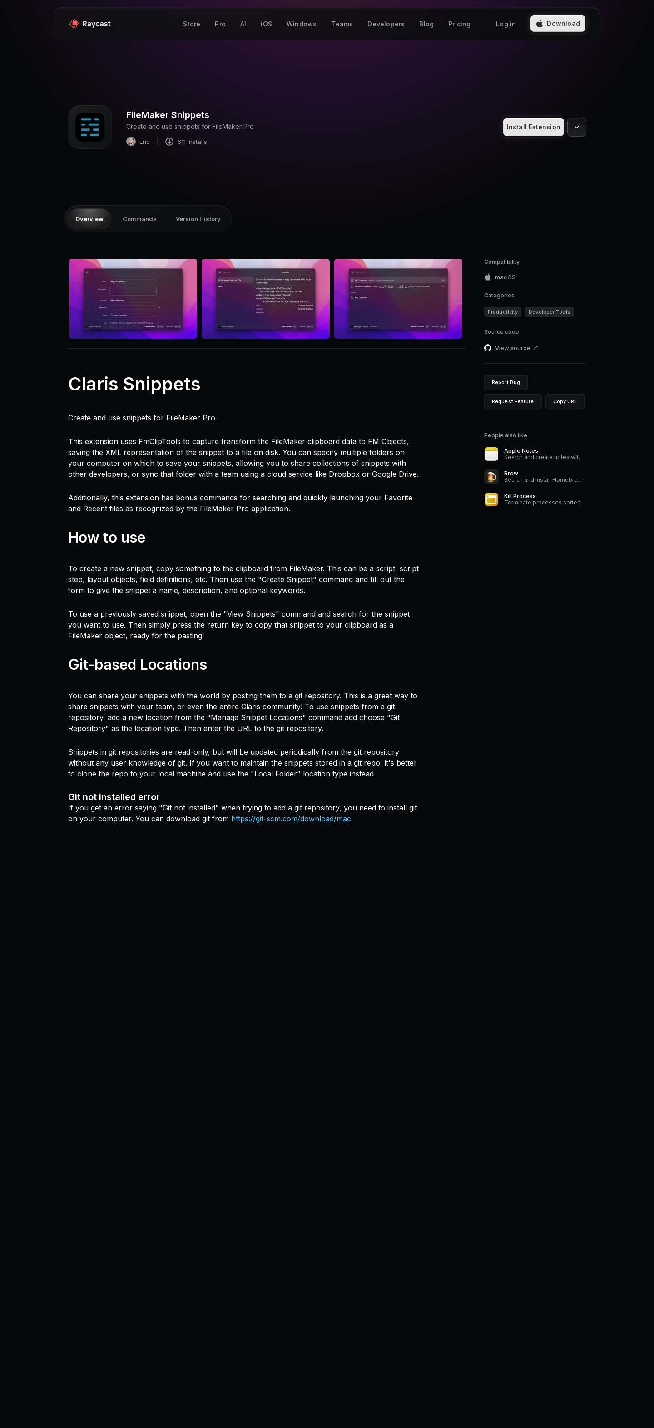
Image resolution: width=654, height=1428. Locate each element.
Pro (220, 25)
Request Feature (513, 401)
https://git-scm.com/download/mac (291, 818)
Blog (426, 25)
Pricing (459, 25)
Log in (506, 25)
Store (191, 25)
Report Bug (506, 382)
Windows (302, 25)
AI (243, 25)
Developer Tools (549, 312)
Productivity (503, 312)
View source (517, 347)
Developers (386, 25)
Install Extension (533, 127)
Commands (140, 218)
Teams (342, 25)
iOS (266, 25)
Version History (198, 218)
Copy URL (565, 401)
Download (558, 24)
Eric (138, 141)
